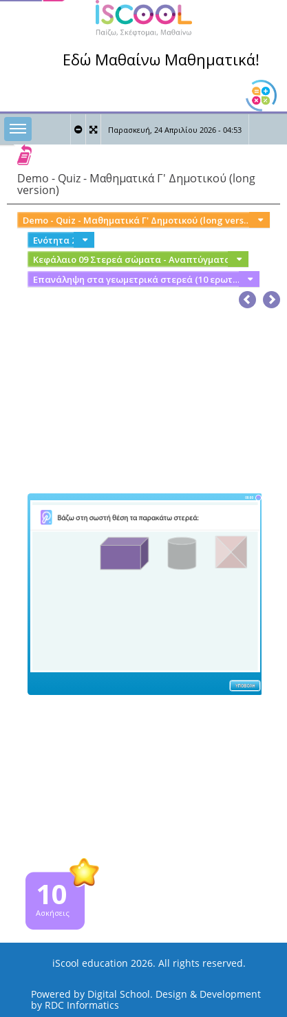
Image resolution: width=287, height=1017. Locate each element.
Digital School (118, 993)
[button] (271, 297)
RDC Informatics (82, 1004)
